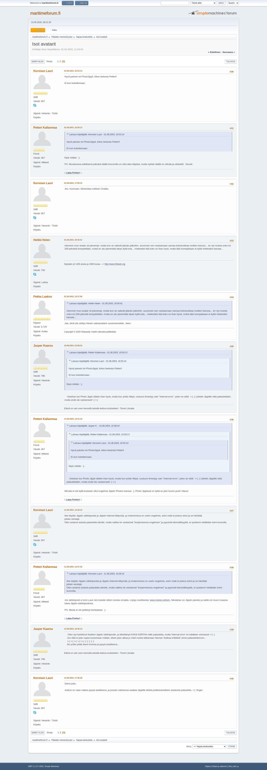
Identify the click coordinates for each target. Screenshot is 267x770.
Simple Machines (52, 766)
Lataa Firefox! (73, 173)
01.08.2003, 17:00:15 (73, 183)
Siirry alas (37, 61)
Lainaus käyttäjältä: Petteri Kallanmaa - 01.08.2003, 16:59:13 (98, 352)
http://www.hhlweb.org (115, 264)
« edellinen (214, 52)
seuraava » (229, 52)
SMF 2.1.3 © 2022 (36, 766)
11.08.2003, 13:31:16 (73, 419)
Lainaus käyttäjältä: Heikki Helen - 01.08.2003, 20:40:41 (95, 303)
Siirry (188, 746)
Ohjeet (208, 766)
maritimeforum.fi (45, 13)
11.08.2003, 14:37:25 (73, 567)
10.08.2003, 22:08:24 (73, 345)
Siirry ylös (37, 733)
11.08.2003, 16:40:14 (73, 629)
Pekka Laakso (42, 296)
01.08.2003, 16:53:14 (73, 71)
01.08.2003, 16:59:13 (73, 127)
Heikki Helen (41, 239)
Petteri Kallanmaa (45, 127)
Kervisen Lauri (43, 70)
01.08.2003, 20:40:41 (73, 240)
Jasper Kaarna (43, 345)
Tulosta (230, 61)
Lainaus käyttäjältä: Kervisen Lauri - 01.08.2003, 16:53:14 (96, 134)
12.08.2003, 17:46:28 (73, 678)
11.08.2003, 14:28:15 (73, 510)
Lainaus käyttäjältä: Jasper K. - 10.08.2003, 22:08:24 (94, 426)
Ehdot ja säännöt (219, 766)
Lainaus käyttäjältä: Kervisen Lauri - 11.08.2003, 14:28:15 (96, 574)
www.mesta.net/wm (160, 600)
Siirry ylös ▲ (233, 766)
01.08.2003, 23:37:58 (73, 296)
